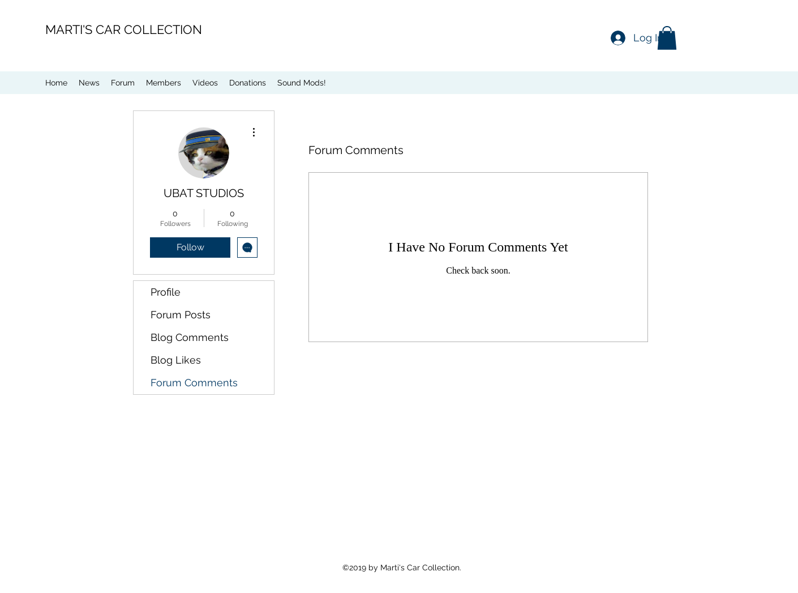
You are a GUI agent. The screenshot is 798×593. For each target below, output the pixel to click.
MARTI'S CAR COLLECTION (123, 29)
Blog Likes (176, 360)
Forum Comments (194, 383)
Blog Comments (190, 337)
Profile (166, 292)
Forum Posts (181, 315)
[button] (667, 38)
